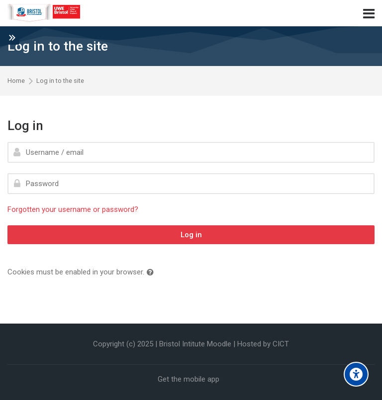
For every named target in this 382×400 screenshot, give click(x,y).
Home (16, 81)
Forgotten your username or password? (72, 209)
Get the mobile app (188, 379)
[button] (152, 273)
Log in (191, 234)
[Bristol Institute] (44, 13)
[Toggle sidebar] (11, 37)
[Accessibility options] (356, 374)
